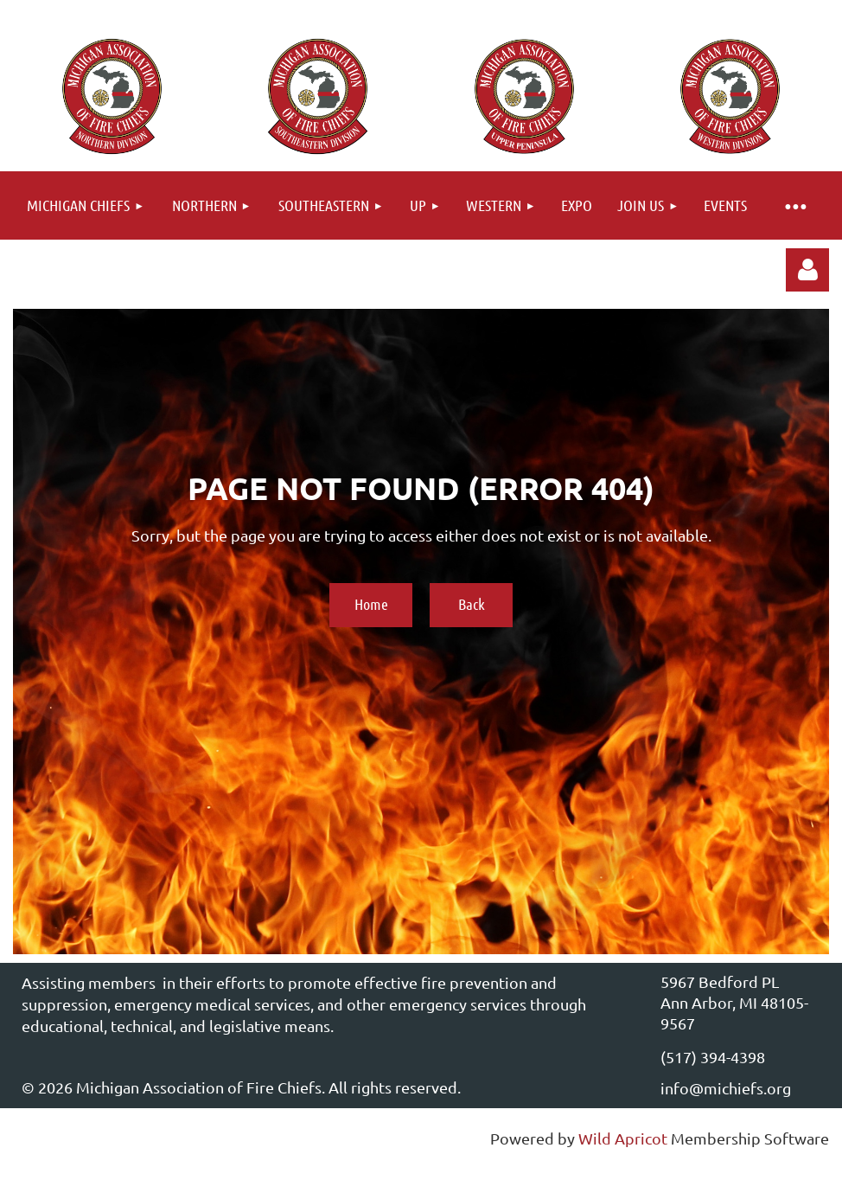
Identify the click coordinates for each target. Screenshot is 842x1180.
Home (371, 603)
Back (471, 603)
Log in (807, 270)
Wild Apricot (622, 1138)
